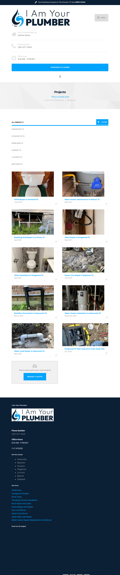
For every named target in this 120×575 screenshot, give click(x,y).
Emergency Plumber (60, 67)
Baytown (21, 463)
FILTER (102, 122)
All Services (16, 490)
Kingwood (21, 469)
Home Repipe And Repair (22, 507)
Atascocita (22, 459)
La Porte (21, 472)
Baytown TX (17, 164)
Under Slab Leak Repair (22, 517)
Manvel (20, 476)
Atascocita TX (18, 136)
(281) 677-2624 (18, 434)
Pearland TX (17, 143)
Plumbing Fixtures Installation (25, 500)
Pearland (21, 479)
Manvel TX (16, 150)
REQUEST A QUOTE (34, 377)
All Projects (18, 122)
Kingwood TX (18, 129)
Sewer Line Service (20, 513)
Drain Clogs (17, 497)
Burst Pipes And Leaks (21, 503)
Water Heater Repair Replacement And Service (31, 520)
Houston (21, 466)
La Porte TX (17, 157)
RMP (14, 448)
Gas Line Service (19, 510)
